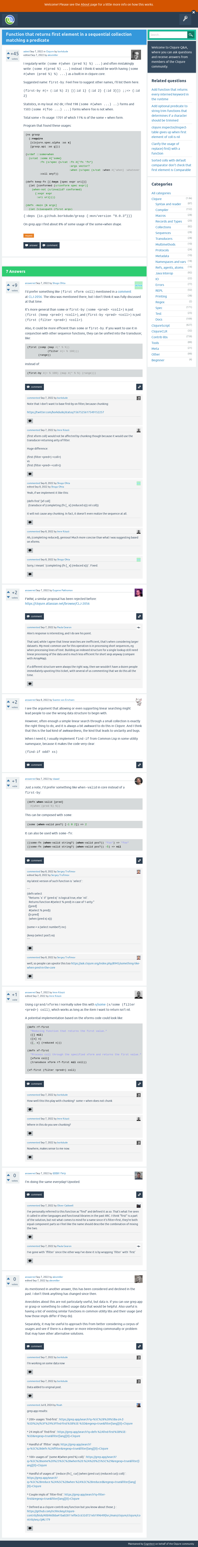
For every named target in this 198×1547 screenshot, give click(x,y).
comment (124, 291)
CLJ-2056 (35, 296)
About (85, 4)
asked (26, 51)
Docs (159, 319)
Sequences (163, 233)
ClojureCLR (159, 331)
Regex (160, 302)
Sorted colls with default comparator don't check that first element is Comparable (171, 165)
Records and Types (169, 221)
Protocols (162, 250)
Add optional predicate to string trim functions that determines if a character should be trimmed (169, 113)
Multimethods (165, 244)
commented (33, 397)
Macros (161, 215)
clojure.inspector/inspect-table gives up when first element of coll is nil (169, 132)
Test (158, 313)
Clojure (50, 51)
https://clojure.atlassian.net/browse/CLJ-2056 (57, 603)
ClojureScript (161, 325)
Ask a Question (91, 22)
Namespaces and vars (171, 261)
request (28, 235)
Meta (155, 348)
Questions (42, 22)
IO (157, 279)
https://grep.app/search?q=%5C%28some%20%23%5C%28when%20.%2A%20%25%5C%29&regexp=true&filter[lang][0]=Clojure (83, 1461)
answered (30, 283)
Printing (161, 296)
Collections (163, 227)
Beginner (158, 360)
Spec (159, 308)
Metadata (162, 256)
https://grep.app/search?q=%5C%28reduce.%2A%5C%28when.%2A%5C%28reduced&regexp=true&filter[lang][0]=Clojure (81, 1482)
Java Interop (164, 273)
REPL (159, 290)
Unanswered (59, 22)
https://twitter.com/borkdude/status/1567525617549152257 (65, 412)
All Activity (27, 22)
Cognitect (149, 1543)
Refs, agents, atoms (169, 267)
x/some (100, 1004)
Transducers (164, 238)
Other (156, 354)
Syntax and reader (168, 204)
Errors (160, 285)
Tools (155, 343)
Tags (74, 22)
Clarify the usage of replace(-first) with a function (166, 148)
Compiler (162, 210)
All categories (161, 193)
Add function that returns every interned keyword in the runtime (170, 94)
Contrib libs (160, 337)
